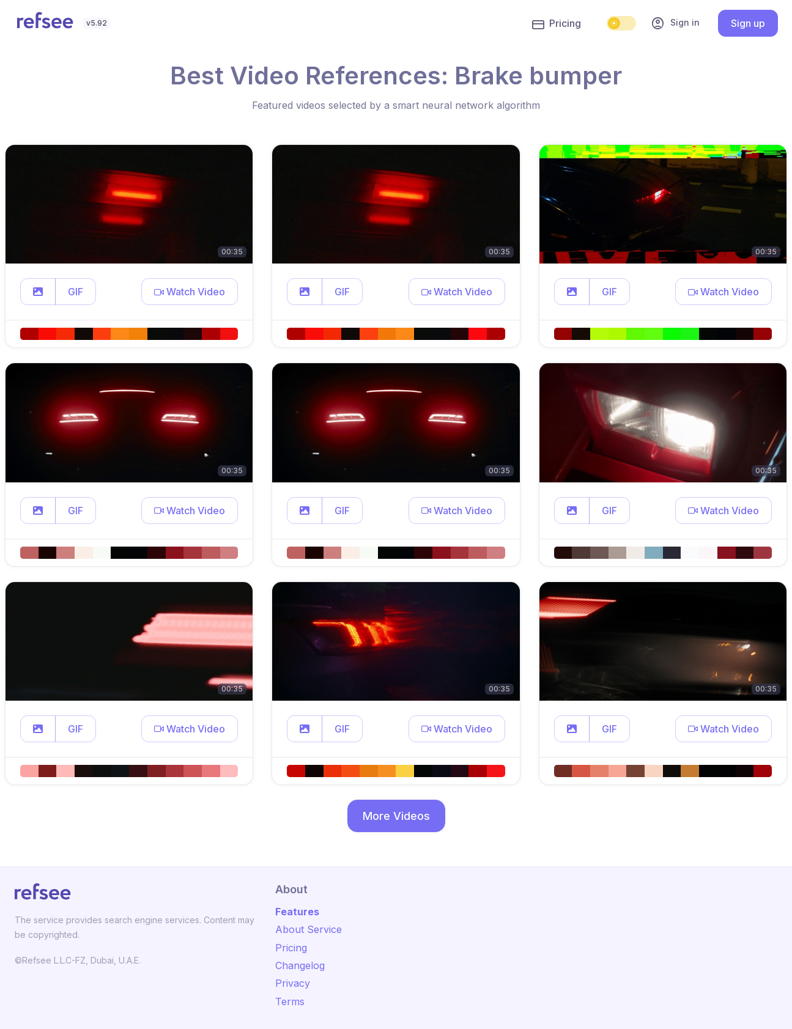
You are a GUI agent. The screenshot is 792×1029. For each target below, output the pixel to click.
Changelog (300, 965)
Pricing (556, 24)
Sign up (748, 23)
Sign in (675, 23)
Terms (290, 1001)
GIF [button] (75, 292)
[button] (38, 291)
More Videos (396, 816)
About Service (308, 929)
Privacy (292, 983)
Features (297, 911)
